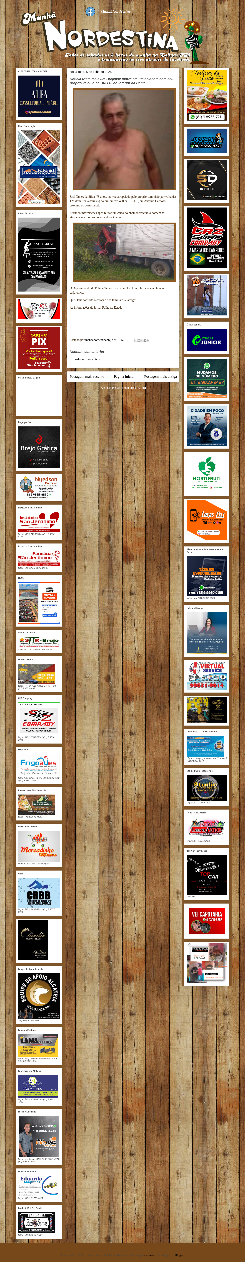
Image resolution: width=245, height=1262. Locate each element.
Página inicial (124, 376)
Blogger (180, 1255)
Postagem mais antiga (160, 376)
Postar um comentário (87, 359)
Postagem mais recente (87, 376)
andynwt (149, 1255)
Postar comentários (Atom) (129, 387)
